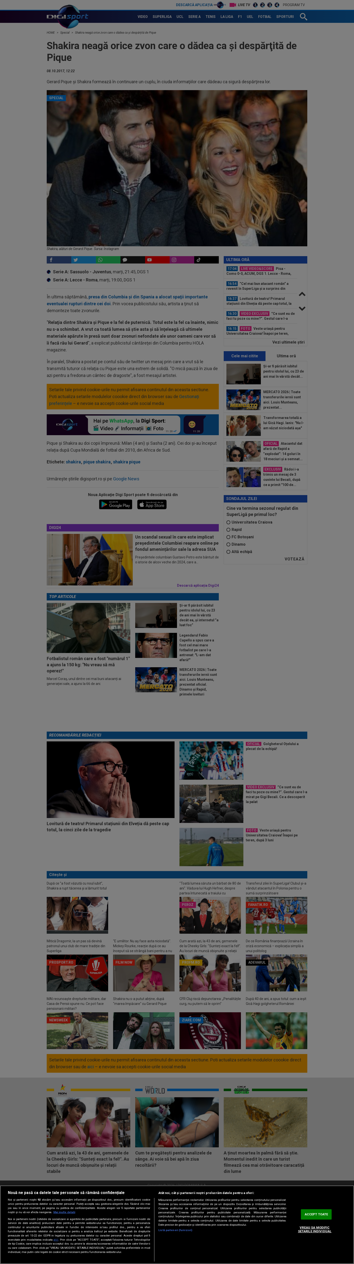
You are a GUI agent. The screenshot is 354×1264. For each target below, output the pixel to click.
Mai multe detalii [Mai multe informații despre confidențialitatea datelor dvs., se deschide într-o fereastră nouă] (64, 1212)
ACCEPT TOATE (316, 1214)
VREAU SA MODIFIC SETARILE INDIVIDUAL (314, 1229)
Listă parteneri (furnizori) (175, 1230)
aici (55, 1239)
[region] (177, 1224)
